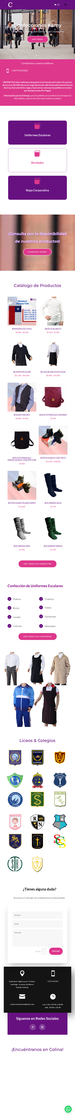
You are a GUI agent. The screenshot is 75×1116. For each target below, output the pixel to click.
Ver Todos (37, 39)
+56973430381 (19, 70)
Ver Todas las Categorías (37, 636)
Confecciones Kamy (37, 25)
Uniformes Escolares (37, 135)
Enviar (56, 951)
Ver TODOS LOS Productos (37, 564)
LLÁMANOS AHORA (37, 252)
